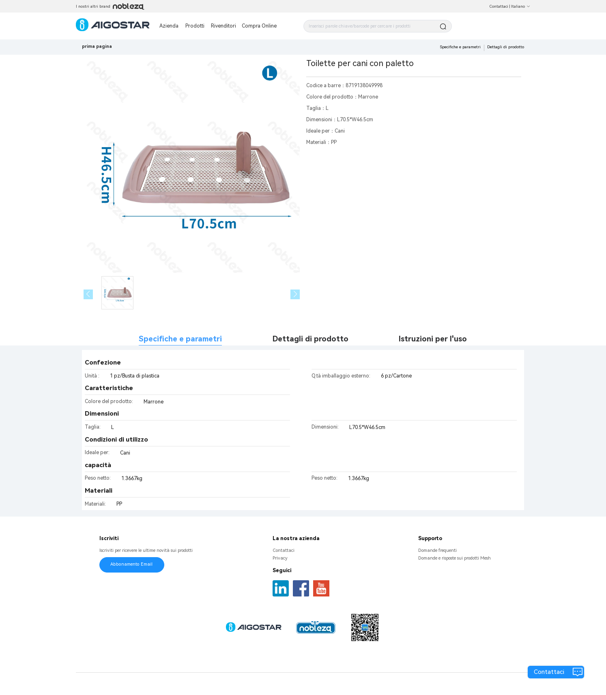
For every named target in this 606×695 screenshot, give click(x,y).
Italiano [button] (520, 6)
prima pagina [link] (97, 46)
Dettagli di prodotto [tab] (310, 339)
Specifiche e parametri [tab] (180, 339)
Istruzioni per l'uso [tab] (433, 339)
